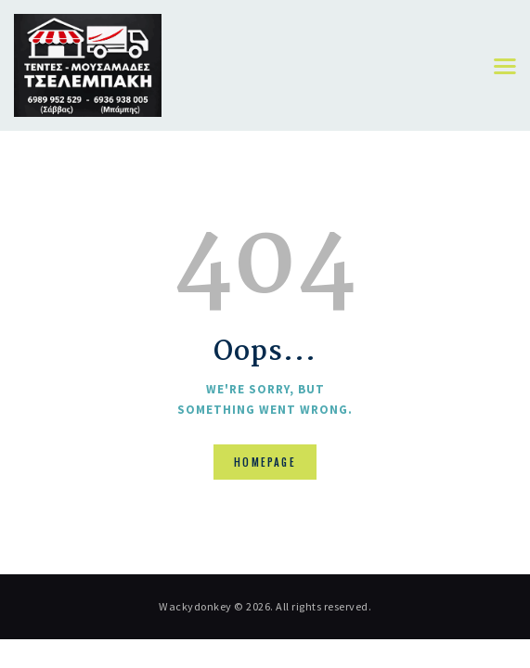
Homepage (265, 462)
